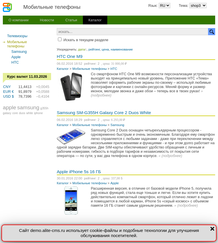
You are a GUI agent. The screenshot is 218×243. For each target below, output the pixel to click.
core (15, 113)
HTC (15, 62)
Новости (47, 20)
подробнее (101, 95)
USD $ (8, 96)
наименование (122, 49)
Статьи (71, 20)
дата (81, 49)
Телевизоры (17, 36)
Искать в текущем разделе (86, 40)
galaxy (7, 113)
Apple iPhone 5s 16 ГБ (79, 171)
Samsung (19, 51)
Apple (16, 57)
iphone (38, 113)
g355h (44, 108)
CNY (7, 87)
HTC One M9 (69, 56)
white (29, 113)
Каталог (95, 20)
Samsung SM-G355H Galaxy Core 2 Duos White (104, 112)
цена (105, 49)
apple (9, 107)
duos (22, 113)
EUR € (8, 91)
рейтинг (94, 49)
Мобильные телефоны (89, 68)
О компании (19, 20)
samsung (28, 107)
